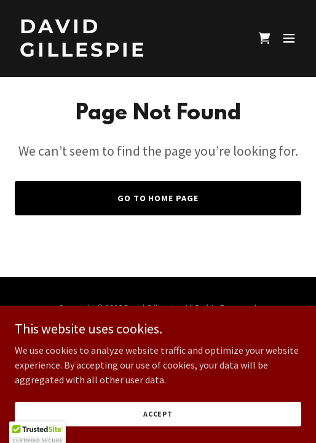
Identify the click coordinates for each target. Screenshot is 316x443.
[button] (289, 38)
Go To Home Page (158, 198)
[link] (115, 53)
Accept (158, 413)
